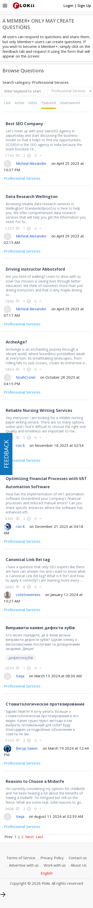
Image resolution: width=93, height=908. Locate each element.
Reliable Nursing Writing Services (39, 410)
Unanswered (70, 102)
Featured (48, 102)
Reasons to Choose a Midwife (35, 781)
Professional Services (22, 178)
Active (19, 102)
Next (29, 836)
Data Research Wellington (32, 196)
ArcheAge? (16, 342)
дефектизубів (20, 657)
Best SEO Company (24, 123)
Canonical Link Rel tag (28, 559)
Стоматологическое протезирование (45, 704)
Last (7, 102)
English (47, 873)
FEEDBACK (6, 454)
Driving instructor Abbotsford (35, 269)
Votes (32, 102)
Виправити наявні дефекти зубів (40, 627)
